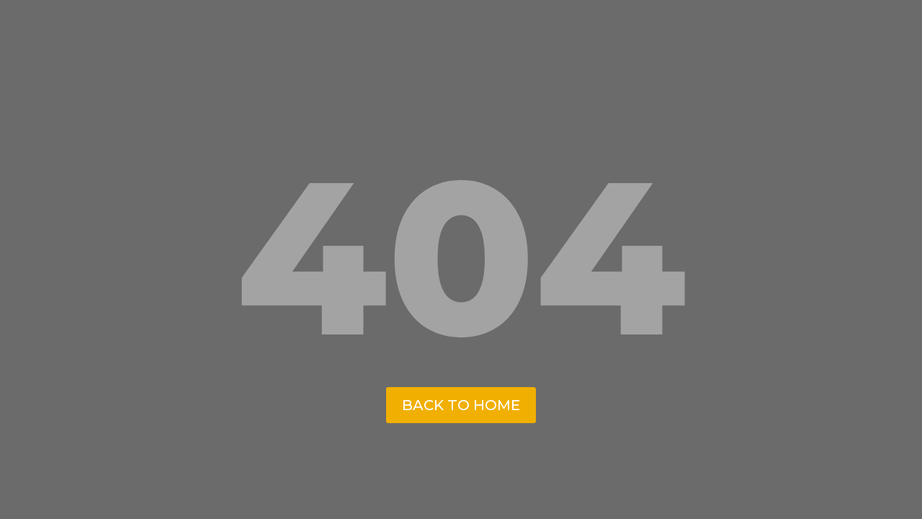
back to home (461, 405)
